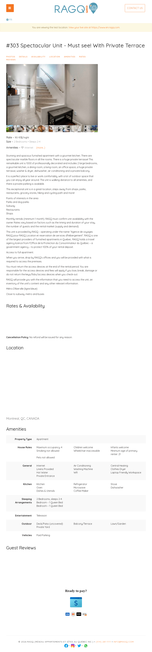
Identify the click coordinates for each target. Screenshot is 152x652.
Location (54, 56)
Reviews (11, 59)
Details (23, 56)
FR (9, 19)
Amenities (69, 56)
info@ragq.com (124, 641)
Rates (82, 56)
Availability (38, 56)
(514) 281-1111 (103, 641)
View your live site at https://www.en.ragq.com (94, 27)
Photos (10, 56)
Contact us (135, 8)
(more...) (40, 147)
